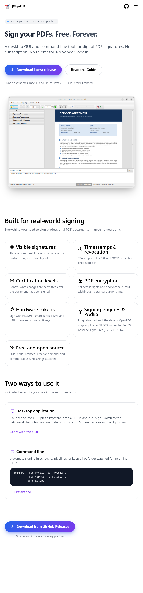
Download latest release (33, 69)
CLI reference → (22, 492)
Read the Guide (83, 69)
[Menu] (136, 6)
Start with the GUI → (26, 432)
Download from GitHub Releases (40, 526)
